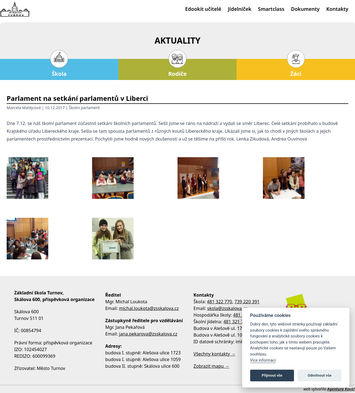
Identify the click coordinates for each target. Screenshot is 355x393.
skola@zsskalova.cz (227, 308)
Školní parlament (84, 107)
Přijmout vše (272, 375)
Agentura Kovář (341, 389)
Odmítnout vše (319, 375)
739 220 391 (247, 302)
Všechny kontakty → (215, 354)
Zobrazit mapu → (211, 366)
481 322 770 (219, 302)
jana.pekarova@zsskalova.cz (148, 334)
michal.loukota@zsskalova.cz (149, 308)
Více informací (263, 360)
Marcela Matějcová (24, 107)
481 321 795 (235, 322)
